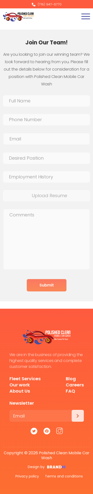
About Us (19, 391)
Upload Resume (49, 195)
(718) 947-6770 (47, 4)
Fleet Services (25, 379)
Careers (75, 385)
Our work (19, 385)
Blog (71, 379)
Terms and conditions (64, 476)
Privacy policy (27, 476)
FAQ (70, 391)
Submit (46, 285)
